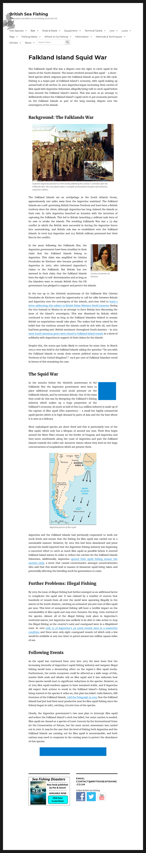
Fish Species (16, 30)
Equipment (71, 30)
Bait (33, 30)
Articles (13, 42)
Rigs (11, 36)
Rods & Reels (49, 30)
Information (82, 36)
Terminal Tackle (93, 30)
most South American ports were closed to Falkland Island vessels (66, 333)
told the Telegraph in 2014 (82, 697)
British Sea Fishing (28, 14)
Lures (124, 30)
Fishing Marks (29, 36)
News (28, 42)
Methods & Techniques (109, 36)
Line (112, 30)
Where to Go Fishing (56, 36)
